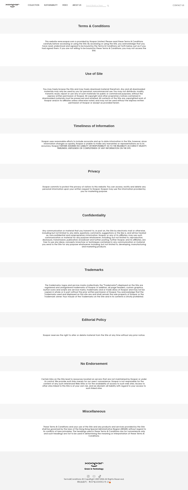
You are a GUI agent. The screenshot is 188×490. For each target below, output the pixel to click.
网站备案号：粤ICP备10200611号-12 (93, 482)
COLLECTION (33, 5)
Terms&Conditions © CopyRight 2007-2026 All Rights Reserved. (94, 479)
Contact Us (178, 5)
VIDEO (65, 5)
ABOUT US (77, 5)
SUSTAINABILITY (50, 5)
